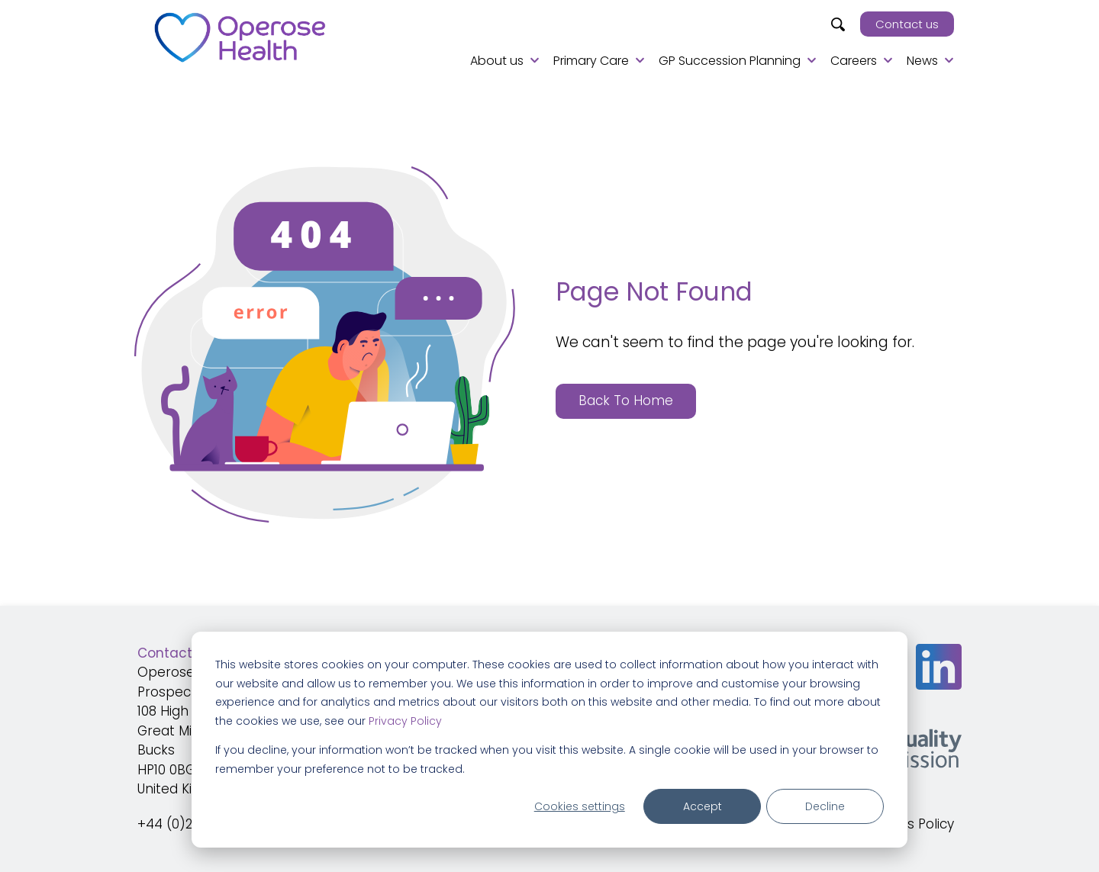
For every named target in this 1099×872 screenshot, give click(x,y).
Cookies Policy (908, 824)
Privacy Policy (405, 721)
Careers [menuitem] (853, 60)
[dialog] (549, 740)
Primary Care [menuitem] (591, 60)
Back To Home (626, 400)
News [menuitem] (922, 60)
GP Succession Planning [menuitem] (730, 60)
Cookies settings (579, 806)
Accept (702, 806)
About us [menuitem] (497, 60)
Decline (825, 806)
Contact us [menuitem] (907, 24)
